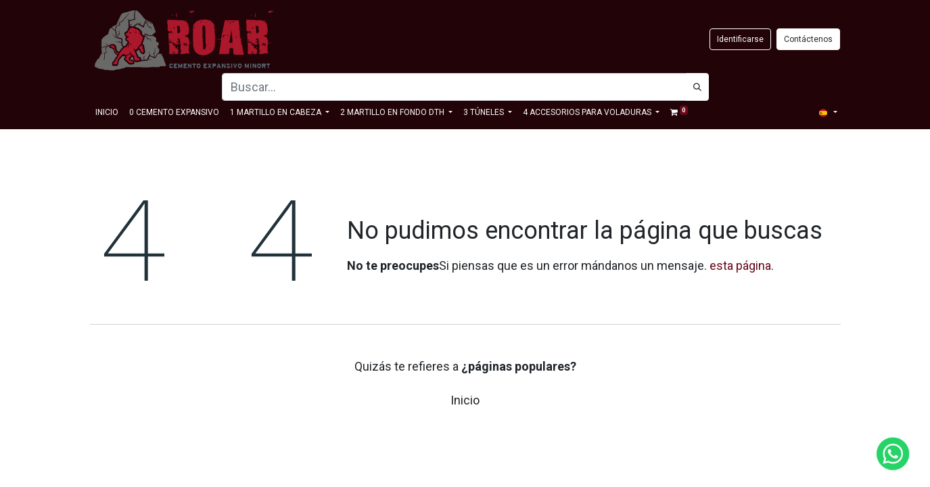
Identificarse (740, 39)
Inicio (465, 400)
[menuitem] (107, 112)
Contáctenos (808, 39)
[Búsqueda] (697, 87)
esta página (740, 265)
